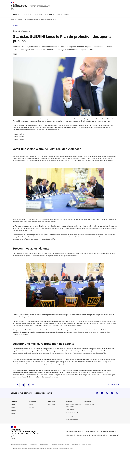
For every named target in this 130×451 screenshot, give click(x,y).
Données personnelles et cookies (19, 444)
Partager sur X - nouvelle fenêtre (18, 385)
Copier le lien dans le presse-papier (33, 385)
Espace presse (38, 14)
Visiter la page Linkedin (102, 393)
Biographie (13, 410)
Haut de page (114, 384)
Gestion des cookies (86, 444)
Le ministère (25, 14)
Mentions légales (44, 444)
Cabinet (13, 413)
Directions (31, 407)
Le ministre (14, 14)
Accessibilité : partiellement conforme (60, 444)
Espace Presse (51, 404)
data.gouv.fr (113, 435)
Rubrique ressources (63, 14)
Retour (17, 25)
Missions (31, 404)
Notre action (48, 14)
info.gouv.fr (69, 435)
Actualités (19, 19)
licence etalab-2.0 (70, 448)
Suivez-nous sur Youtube (117, 393)
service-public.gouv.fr (98, 435)
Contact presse (33, 444)
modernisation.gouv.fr (108, 431)
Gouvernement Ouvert (71, 412)
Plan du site (75, 444)
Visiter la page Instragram (112, 393)
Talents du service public (72, 419)
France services (70, 409)
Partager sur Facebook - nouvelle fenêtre (12, 385)
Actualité (13, 404)
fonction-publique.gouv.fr (74, 431)
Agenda (13, 407)
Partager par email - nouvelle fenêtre (28, 385)
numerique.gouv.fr (91, 431)
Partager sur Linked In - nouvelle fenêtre (23, 385)
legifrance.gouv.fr (82, 435)
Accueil (12, 19)
